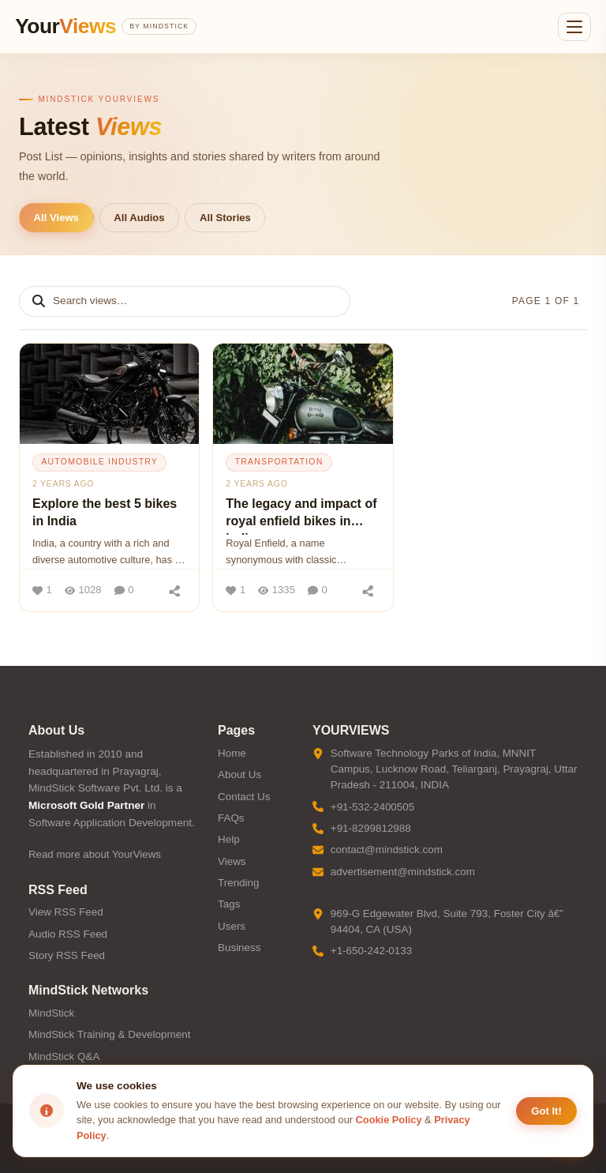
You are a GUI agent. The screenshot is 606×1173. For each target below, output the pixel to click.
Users (231, 926)
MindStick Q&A (63, 1056)
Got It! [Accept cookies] (546, 1111)
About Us (239, 774)
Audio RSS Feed (67, 934)
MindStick (51, 1013)
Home (232, 753)
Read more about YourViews (94, 854)
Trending (239, 883)
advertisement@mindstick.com (403, 872)
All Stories (225, 218)
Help (229, 839)
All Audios (139, 218)
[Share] (174, 590)
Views (232, 861)
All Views (56, 218)
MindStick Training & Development (109, 1034)
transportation (279, 461)
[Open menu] (574, 27)
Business (239, 947)
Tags (229, 904)
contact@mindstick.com (387, 849)
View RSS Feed (65, 912)
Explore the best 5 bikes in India (104, 512)
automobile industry (99, 461)
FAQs (231, 818)
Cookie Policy (389, 1120)
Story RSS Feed (66, 955)
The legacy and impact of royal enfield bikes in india (301, 516)
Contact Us (244, 797)
